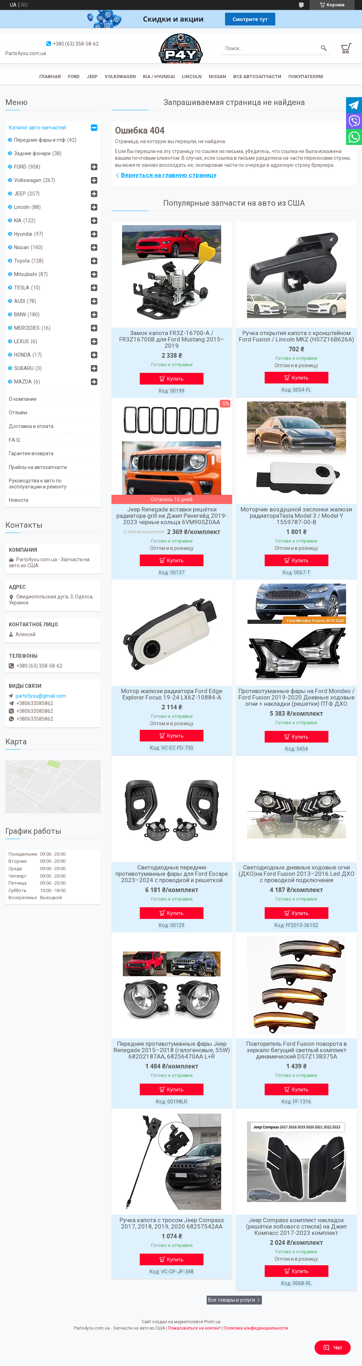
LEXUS (21, 341)
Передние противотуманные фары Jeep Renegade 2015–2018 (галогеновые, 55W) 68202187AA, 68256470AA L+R (172, 1050)
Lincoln (192, 76)
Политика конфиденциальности (256, 1328)
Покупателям (305, 76)
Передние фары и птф (39, 140)
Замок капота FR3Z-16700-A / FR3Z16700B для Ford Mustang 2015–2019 (171, 339)
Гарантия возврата (31, 453)
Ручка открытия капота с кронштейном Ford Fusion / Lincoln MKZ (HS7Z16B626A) (296, 336)
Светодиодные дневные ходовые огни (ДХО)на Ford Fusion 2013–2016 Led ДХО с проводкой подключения (297, 873)
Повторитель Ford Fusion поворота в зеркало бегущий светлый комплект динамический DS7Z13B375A (296, 1050)
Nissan (217, 76)
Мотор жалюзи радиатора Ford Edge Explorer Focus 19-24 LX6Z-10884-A (171, 694)
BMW (20, 314)
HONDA (22, 355)
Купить (175, 379)
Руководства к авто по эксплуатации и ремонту (38, 483)
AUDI (19, 301)
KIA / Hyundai (159, 76)
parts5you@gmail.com (41, 696)
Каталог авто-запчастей (37, 127)
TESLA (21, 288)
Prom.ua (212, 1321)
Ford (74, 76)
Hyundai (23, 234)
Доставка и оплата (31, 426)
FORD (20, 167)
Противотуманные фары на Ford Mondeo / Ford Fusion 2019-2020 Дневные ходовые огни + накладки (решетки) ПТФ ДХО (297, 697)
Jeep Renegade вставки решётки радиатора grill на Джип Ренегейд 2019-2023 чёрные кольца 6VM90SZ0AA (171, 515)
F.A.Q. (15, 440)
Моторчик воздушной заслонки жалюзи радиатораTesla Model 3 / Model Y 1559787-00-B (296, 515)
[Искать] (323, 48)
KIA (18, 220)
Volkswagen (120, 76)
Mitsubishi (25, 274)
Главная (50, 76)
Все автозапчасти (257, 76)
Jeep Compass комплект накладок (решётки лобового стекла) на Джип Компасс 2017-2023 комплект (296, 1226)
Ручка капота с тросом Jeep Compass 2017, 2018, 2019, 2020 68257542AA (172, 1223)
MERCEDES (27, 328)
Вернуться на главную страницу (169, 174)
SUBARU (24, 368)
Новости (18, 500)
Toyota (22, 261)
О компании (22, 399)
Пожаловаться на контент (194, 1328)
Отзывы (18, 412)
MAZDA (23, 382)
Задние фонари (32, 153)
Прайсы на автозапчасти (38, 467)
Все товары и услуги (231, 1300)
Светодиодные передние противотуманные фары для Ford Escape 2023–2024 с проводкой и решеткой (171, 873)
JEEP (92, 76)
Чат (332, 1347)
